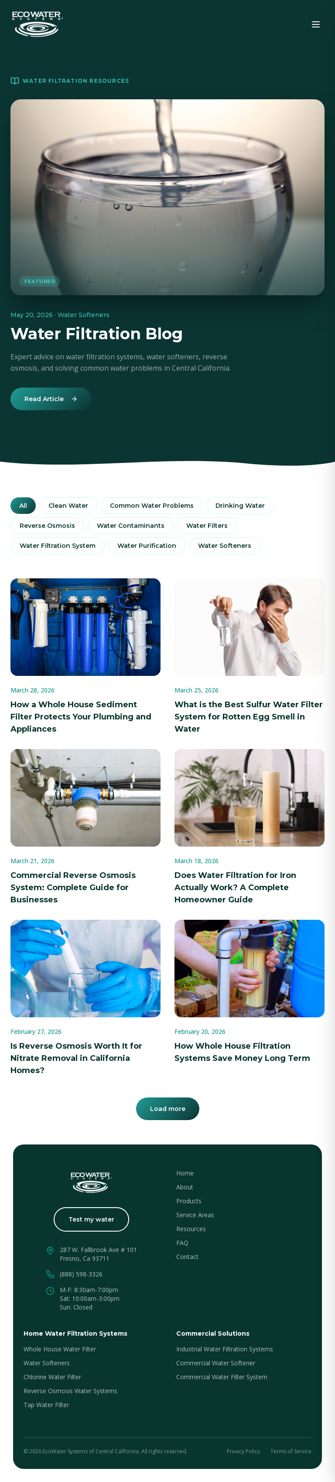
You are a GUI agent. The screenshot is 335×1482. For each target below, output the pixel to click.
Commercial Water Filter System (221, 1377)
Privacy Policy (243, 1451)
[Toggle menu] (316, 24)
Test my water (91, 1219)
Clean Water (68, 506)
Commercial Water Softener (215, 1363)
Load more (167, 1109)
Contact (187, 1256)
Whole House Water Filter (60, 1349)
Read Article (51, 399)
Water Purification (146, 546)
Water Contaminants (130, 526)
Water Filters (207, 526)
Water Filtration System (58, 546)
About (184, 1187)
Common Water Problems (152, 506)
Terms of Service (290, 1451)
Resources (191, 1229)
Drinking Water (240, 506)
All (23, 506)
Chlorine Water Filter (52, 1377)
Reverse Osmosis (47, 526)
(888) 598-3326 (81, 1274)
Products (189, 1201)
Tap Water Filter (46, 1405)
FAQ (182, 1243)
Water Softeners (224, 546)
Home (185, 1173)
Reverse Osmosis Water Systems (70, 1391)
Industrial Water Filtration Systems (224, 1349)
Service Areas (195, 1215)
